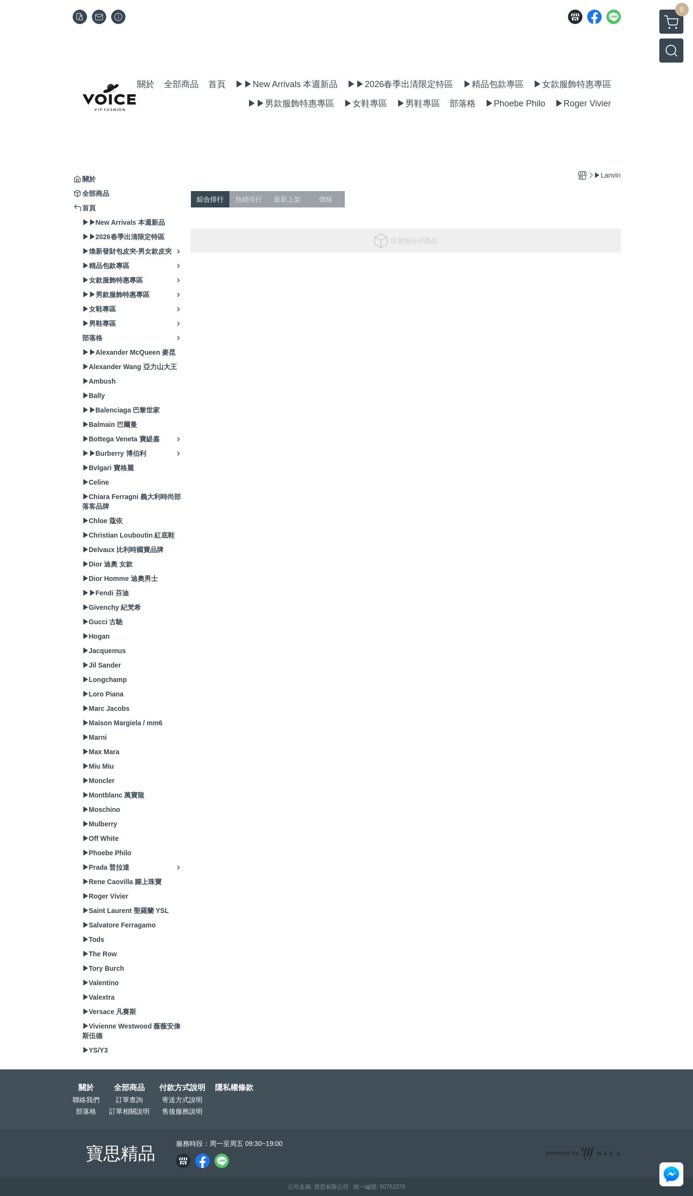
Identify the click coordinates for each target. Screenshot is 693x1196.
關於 (86, 1088)
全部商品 (129, 1088)
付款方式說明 (182, 1088)
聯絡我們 (86, 1099)
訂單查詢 (129, 1099)
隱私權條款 (234, 1088)
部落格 (86, 1111)
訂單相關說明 (129, 1111)
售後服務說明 (182, 1111)
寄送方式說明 (182, 1099)
